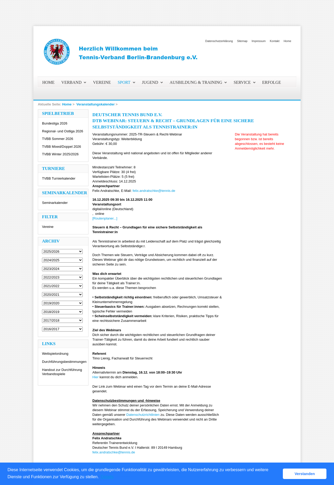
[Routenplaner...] (104, 218)
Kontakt (274, 41)
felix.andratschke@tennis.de (154, 191)
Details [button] (107, 477)
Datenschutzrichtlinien (142, 415)
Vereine (47, 227)
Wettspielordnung (55, 354)
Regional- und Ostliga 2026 (62, 131)
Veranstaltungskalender (95, 104)
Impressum (259, 41)
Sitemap (242, 41)
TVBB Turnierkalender (58, 178)
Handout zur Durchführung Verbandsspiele (62, 372)
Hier (95, 377)
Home (287, 41)
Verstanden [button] (305, 474)
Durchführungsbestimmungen (64, 362)
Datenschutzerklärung (219, 41)
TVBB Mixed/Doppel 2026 (61, 147)
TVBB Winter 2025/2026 (60, 154)
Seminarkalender (55, 203)
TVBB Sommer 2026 (57, 139)
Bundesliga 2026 (54, 123)
